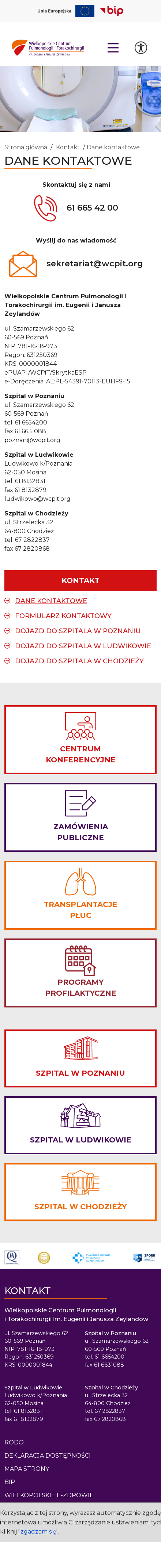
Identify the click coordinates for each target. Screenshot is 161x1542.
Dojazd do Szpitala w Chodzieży (79, 661)
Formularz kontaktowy (63, 616)
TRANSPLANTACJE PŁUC (80, 910)
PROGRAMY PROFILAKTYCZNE (80, 988)
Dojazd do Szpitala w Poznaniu (78, 631)
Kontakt (68, 147)
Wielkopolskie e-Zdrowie (49, 1495)
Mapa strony (26, 1468)
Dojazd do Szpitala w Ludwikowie (83, 646)
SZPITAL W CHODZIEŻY (80, 1206)
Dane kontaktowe (113, 147)
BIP (9, 1482)
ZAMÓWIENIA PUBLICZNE (80, 832)
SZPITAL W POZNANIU (80, 1073)
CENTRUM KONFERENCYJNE (81, 754)
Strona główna (25, 147)
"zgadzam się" (38, 1531)
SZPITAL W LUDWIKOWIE (80, 1139)
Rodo (14, 1442)
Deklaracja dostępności (47, 1455)
